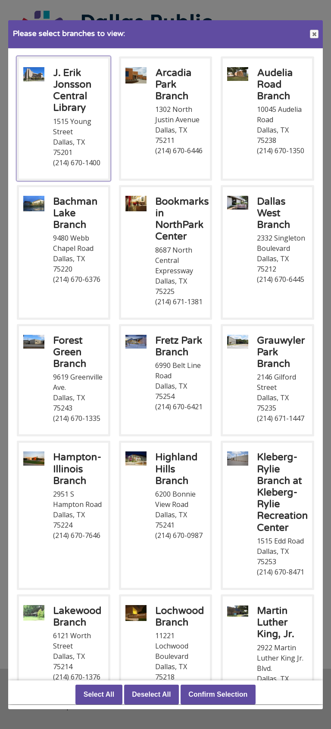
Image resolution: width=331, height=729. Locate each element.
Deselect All (151, 694)
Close (314, 34)
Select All (99, 694)
